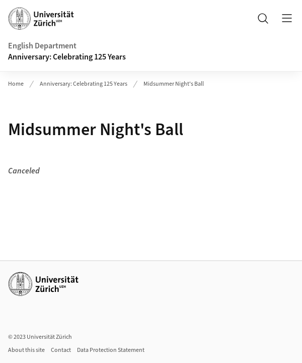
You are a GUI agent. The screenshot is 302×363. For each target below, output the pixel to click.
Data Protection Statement (110, 350)
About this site (26, 350)
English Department (42, 45)
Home (16, 84)
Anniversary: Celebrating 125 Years (67, 57)
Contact (61, 350)
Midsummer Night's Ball (173, 84)
